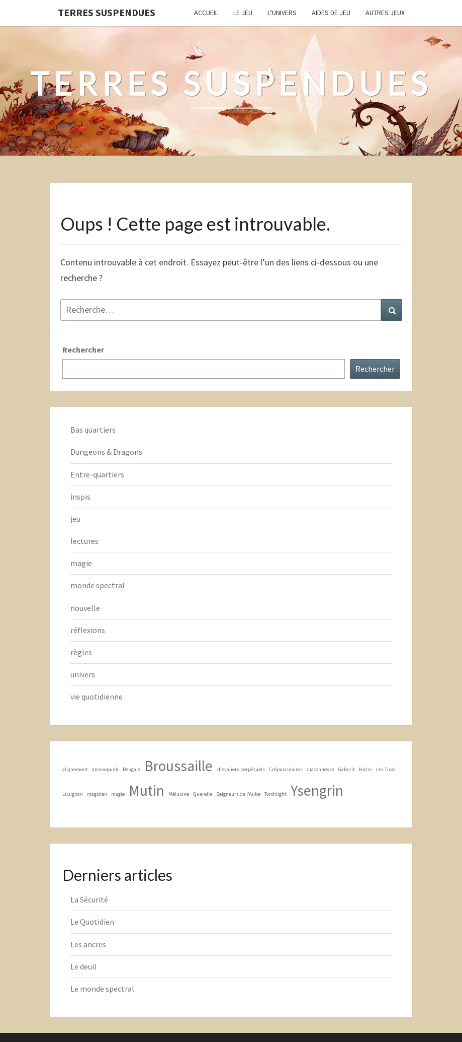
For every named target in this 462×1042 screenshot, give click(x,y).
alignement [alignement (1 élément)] (75, 769)
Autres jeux (385, 12)
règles (81, 652)
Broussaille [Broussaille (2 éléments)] (178, 765)
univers (82, 674)
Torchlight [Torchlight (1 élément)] (275, 794)
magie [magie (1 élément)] (118, 794)
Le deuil (83, 966)
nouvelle (85, 608)
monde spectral (97, 585)
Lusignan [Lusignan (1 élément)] (72, 794)
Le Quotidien (92, 922)
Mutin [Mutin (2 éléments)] (146, 790)
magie (81, 563)
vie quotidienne (96, 696)
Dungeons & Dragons (106, 452)
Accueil (206, 12)
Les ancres (88, 944)
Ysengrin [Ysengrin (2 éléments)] (317, 790)
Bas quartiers (93, 430)
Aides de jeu (331, 12)
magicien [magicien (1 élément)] (97, 794)
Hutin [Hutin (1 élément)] (365, 769)
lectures (84, 541)
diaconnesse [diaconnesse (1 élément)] (320, 769)
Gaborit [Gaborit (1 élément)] (346, 769)
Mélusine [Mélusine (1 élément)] (178, 794)
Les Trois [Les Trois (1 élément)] (386, 769)
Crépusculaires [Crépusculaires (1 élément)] (286, 769)
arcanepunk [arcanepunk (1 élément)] (105, 769)
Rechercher (83, 349)
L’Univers (282, 12)
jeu (75, 519)
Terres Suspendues (106, 12)
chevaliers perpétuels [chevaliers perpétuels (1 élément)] (241, 769)
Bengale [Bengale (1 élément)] (131, 769)
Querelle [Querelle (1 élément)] (202, 794)
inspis (80, 497)
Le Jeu (242, 12)
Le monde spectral (102, 989)
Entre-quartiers (97, 474)
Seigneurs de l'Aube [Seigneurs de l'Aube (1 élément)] (238, 794)
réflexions (87, 630)
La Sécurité (89, 899)
